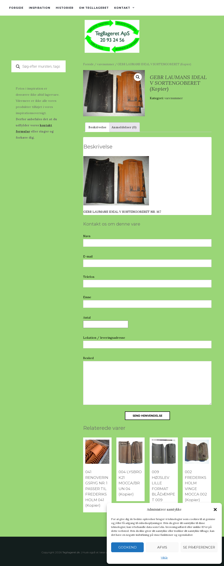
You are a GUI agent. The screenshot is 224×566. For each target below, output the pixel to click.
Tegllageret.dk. (71, 552)
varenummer (105, 64)
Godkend (127, 547)
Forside (16, 7)
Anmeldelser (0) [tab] (124, 127)
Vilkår (164, 557)
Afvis (162, 547)
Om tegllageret (94, 7)
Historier (65, 7)
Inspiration (39, 7)
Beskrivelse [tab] (97, 127)
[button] (215, 509)
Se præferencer (199, 547)
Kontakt (122, 7)
